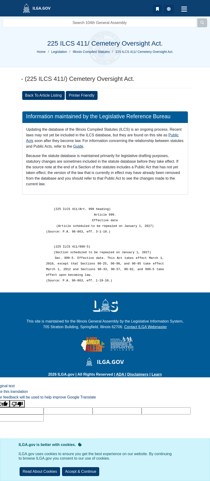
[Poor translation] (17, 403)
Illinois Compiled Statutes (91, 52)
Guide (78, 146)
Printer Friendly (81, 95)
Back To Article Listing (43, 95)
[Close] (80, 471)
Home (41, 52)
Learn (157, 374)
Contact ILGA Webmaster (145, 327)
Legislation (59, 52)
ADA (120, 374)
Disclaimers (137, 374)
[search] (99, 22)
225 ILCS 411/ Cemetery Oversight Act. (144, 52)
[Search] (202, 22)
